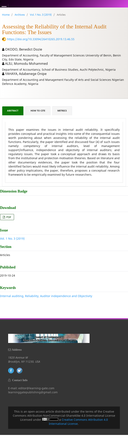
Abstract (12, 110)
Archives (20, 14)
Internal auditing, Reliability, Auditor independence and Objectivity (46, 296)
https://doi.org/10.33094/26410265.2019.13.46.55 (40, 39)
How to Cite (38, 110)
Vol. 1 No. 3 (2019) (41, 14)
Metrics (62, 110)
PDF (8, 217)
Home (6, 14)
